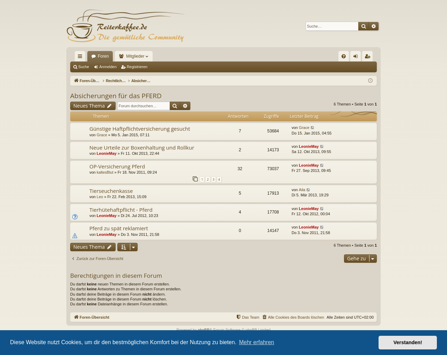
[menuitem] (343, 56)
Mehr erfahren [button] (256, 342)
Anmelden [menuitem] (357, 57)
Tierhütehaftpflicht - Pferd (121, 209)
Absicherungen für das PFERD (116, 95)
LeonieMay (107, 153)
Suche (83, 67)
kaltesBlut (105, 172)
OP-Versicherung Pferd (117, 166)
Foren (103, 56)
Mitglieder (135, 56)
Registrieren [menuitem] (369, 57)
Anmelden (108, 67)
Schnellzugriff (81, 57)
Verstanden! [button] (408, 342)
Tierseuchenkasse (111, 190)
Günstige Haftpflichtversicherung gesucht (139, 128)
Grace (102, 135)
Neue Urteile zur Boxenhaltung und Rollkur (141, 147)
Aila (302, 190)
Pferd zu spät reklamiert (118, 228)
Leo (100, 197)
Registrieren (137, 67)
